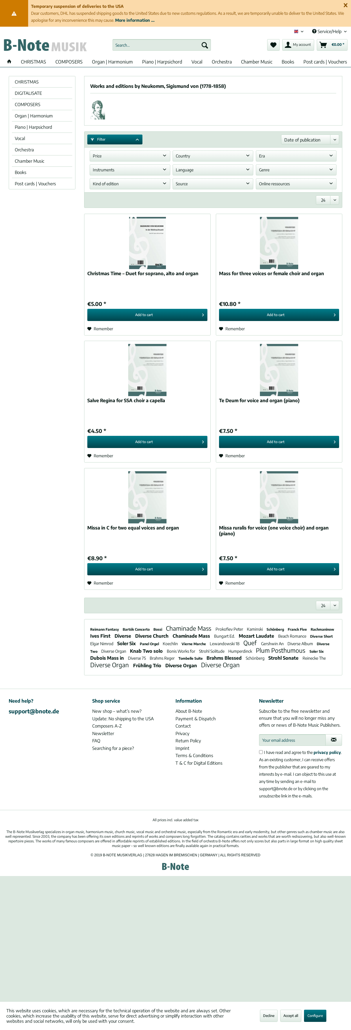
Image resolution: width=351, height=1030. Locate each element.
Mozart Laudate (257, 636)
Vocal (20, 138)
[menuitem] (162, 45)
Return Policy (188, 740)
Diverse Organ (114, 651)
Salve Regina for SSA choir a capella (126, 400)
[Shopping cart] (332, 45)
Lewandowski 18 (225, 643)
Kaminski (255, 629)
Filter (98, 139)
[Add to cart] (147, 315)
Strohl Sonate (284, 658)
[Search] (205, 45)
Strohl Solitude (212, 651)
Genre (264, 169)
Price (97, 155)
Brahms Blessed (225, 658)
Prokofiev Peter (230, 629)
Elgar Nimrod (102, 643)
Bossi (158, 629)
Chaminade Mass (189, 628)
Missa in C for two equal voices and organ (133, 528)
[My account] (298, 45)
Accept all (290, 1015)
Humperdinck (240, 651)
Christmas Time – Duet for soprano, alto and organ (142, 273)
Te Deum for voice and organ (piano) (259, 400)
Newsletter (103, 733)
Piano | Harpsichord (33, 127)
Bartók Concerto (137, 629)
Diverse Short (321, 636)
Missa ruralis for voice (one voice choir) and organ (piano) (274, 530)
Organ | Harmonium (34, 115)
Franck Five (298, 629)
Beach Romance (292, 636)
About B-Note (189, 711)
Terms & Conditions (194, 755)
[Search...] (162, 45)
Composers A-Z (107, 725)
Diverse (123, 636)
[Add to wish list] (100, 328)
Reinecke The (314, 658)
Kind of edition (106, 183)
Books (20, 172)
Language (184, 169)
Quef (250, 643)
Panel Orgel (150, 644)
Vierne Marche (194, 644)
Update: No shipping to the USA (123, 718)
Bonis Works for (181, 651)
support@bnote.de (34, 711)
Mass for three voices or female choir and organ (271, 273)
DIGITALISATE (28, 93)
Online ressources (274, 183)
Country (183, 155)
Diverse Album (300, 643)
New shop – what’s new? (117, 711)
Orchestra (24, 149)
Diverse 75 (137, 658)
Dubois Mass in (107, 658)
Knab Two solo (147, 651)
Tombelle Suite (191, 658)
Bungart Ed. (225, 636)
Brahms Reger (163, 658)
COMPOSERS (27, 104)
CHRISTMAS (27, 81)
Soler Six (127, 643)
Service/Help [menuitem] (327, 31)
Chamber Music (29, 161)
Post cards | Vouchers (35, 183)
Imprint (182, 748)
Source (182, 183)
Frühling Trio (147, 665)
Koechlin (171, 643)
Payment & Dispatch (196, 718)
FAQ (96, 740)
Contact (183, 725)
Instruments (103, 169)
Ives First (101, 636)
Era (262, 155)
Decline (268, 1015)
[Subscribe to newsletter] (333, 740)
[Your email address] (292, 740)
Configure (315, 1015)
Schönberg (276, 629)
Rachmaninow (322, 629)
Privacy (182, 733)
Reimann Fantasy (105, 629)
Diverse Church (152, 636)
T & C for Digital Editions (199, 763)
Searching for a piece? (113, 748)
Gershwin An (273, 643)
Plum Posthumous (281, 650)
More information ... (135, 20)
